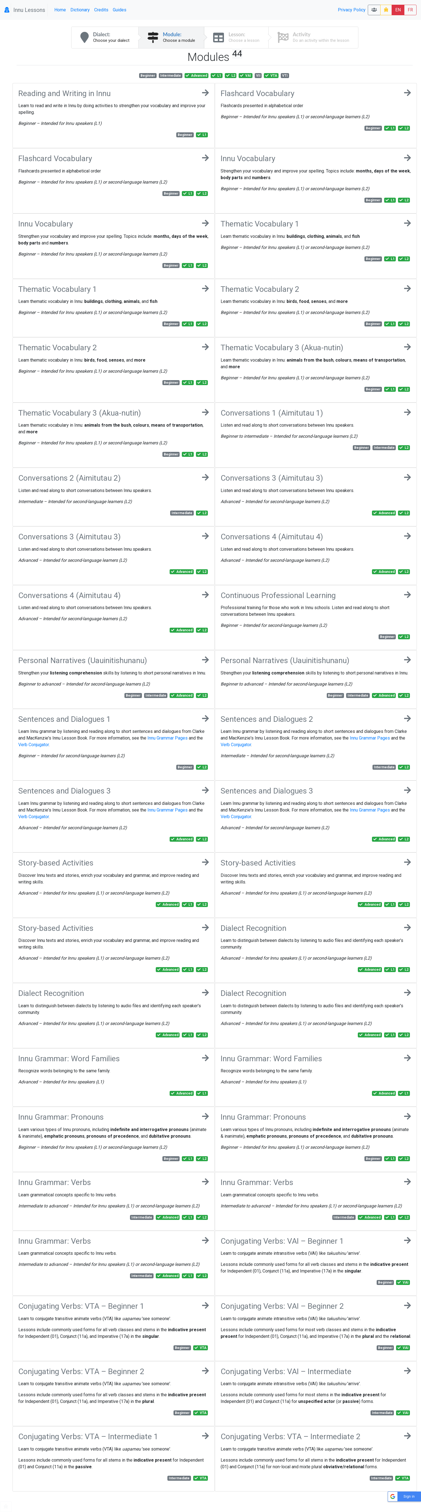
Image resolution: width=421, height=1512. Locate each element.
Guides (119, 9)
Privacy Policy (352, 9)
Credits (101, 9)
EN (398, 9)
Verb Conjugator (33, 744)
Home (60, 9)
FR (410, 9)
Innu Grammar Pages (167, 738)
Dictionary (80, 9)
